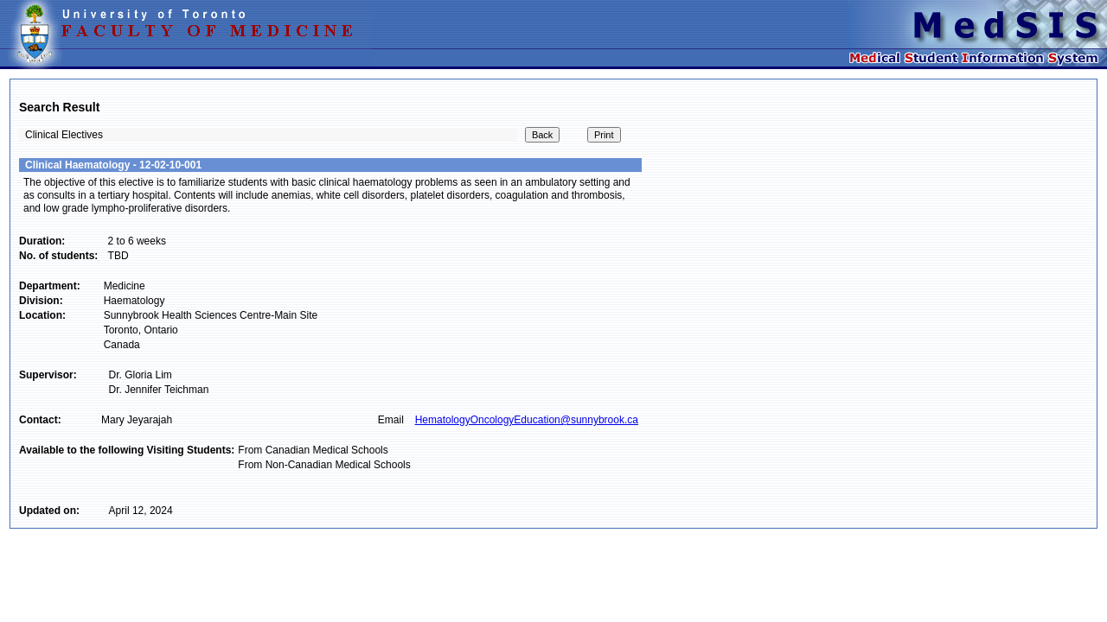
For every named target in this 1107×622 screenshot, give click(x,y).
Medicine (124, 286)
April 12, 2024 (141, 511)
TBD (118, 256)
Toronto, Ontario (141, 330)
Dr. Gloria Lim (140, 375)
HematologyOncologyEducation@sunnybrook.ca (526, 420)
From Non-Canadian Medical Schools (324, 465)
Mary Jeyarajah (136, 420)
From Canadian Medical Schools (312, 450)
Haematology (134, 301)
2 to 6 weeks (137, 241)
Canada (122, 345)
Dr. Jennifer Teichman (159, 390)
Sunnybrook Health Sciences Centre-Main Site (210, 315)
